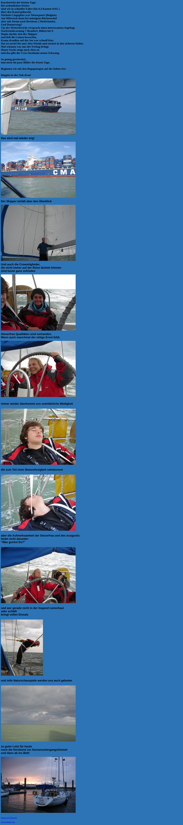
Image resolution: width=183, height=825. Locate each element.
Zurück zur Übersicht (9, 818)
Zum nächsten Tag (8, 822)
